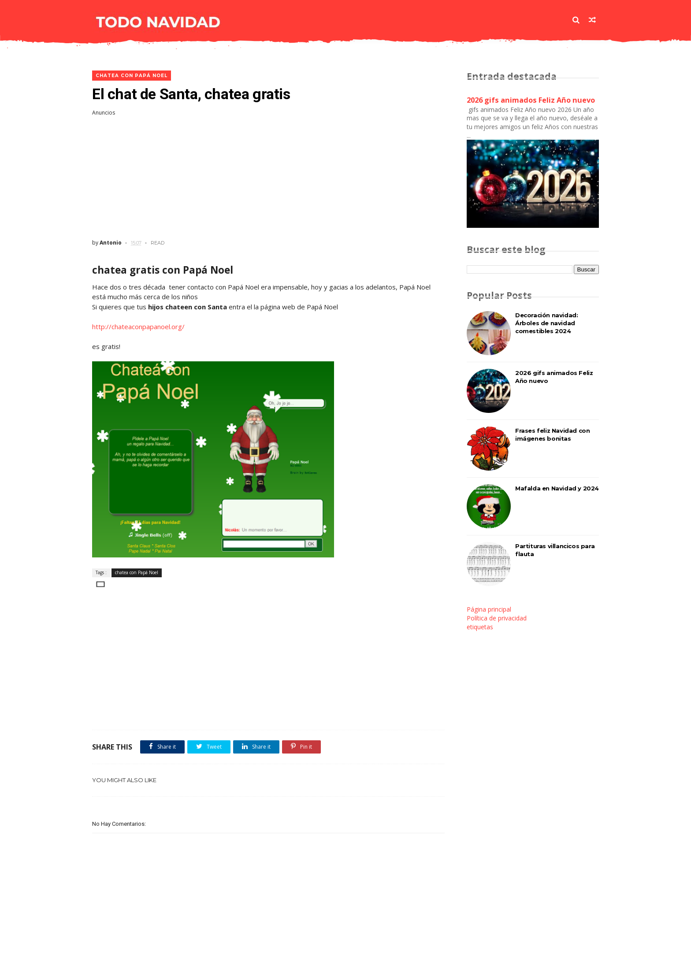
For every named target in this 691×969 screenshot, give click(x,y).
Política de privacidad (497, 618)
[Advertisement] (268, 177)
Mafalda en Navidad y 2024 (557, 488)
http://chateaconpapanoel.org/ (138, 326)
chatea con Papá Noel (131, 75)
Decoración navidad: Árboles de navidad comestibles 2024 (546, 323)
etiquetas (480, 627)
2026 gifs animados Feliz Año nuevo (531, 100)
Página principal (489, 609)
